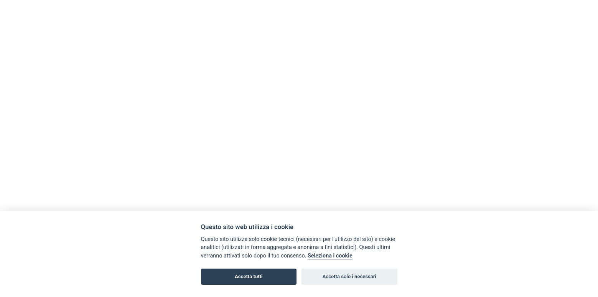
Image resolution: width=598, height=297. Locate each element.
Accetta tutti (249, 276)
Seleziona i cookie (330, 255)
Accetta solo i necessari (349, 276)
